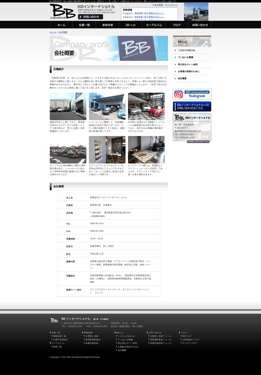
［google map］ (98, 215)
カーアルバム (57, 343)
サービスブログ (189, 343)
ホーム (53, 32)
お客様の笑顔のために (189, 71)
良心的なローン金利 (187, 64)
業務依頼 (88, 332)
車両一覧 (57, 347)
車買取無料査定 (93, 339)
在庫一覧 (55, 332)
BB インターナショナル (75, 318)
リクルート (172, 5)
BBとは (182, 41)
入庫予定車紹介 (60, 339)
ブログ (184, 332)
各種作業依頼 (91, 343)
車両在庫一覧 (59, 336)
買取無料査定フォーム (161, 339)
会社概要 (158, 5)
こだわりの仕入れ (186, 50)
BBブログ (187, 336)
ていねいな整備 (185, 57)
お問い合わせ (154, 332)
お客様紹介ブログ (191, 339)
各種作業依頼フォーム (161, 343)
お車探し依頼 (91, 336)
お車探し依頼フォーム (161, 336)
